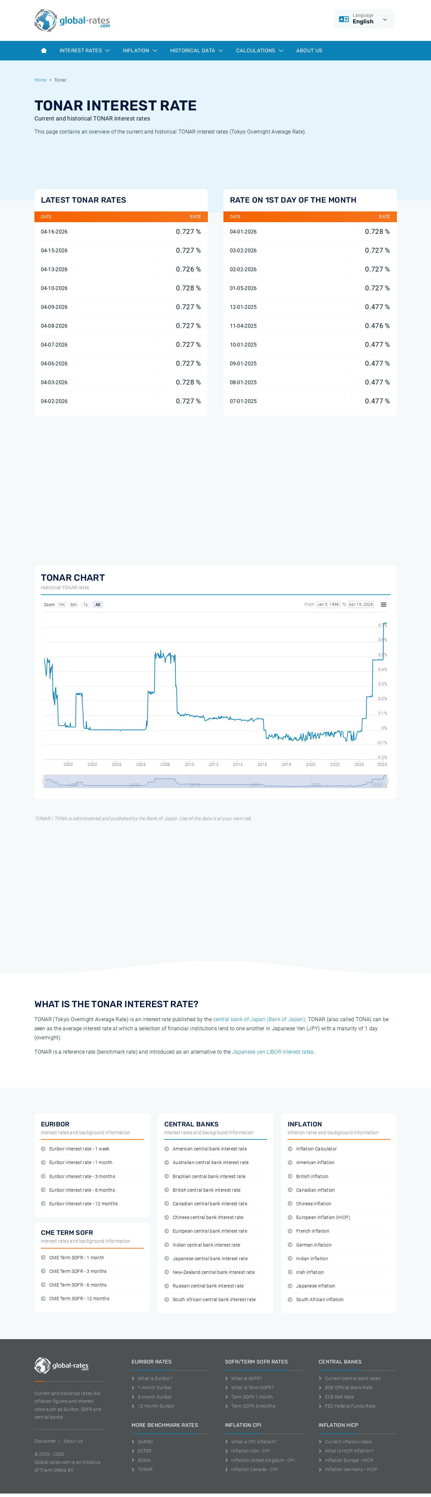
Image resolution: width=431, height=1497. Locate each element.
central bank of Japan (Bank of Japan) (259, 1019)
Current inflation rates (345, 1441)
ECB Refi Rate (336, 1397)
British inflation (308, 1176)
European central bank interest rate (205, 1231)
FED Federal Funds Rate (347, 1406)
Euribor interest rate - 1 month (77, 1162)
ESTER (142, 1450)
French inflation (309, 1231)
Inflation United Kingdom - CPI (260, 1460)
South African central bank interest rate (210, 1299)
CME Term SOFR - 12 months (75, 1298)
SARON (142, 1441)
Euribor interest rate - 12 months (79, 1204)
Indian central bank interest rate (202, 1245)
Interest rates (85, 50)
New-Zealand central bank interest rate (209, 1272)
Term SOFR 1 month (249, 1397)
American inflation (311, 1162)
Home (40, 79)
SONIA (141, 1460)
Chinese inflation (310, 1204)
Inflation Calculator (312, 1149)
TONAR (142, 1469)
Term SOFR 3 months (250, 1406)
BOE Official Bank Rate (346, 1387)
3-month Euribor (152, 1397)
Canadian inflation (311, 1190)
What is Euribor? (152, 1378)
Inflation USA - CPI (247, 1450)
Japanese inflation (312, 1286)
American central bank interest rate (205, 1149)
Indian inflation (308, 1259)
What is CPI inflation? (251, 1441)
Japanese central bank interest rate (206, 1259)
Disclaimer (45, 1441)
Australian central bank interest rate (206, 1162)
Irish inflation (306, 1272)
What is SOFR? (243, 1378)
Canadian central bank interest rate (205, 1204)
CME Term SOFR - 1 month (73, 1258)
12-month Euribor (153, 1406)
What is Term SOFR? (249, 1387)
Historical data (196, 50)
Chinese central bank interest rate (204, 1217)
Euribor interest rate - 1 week (75, 1149)
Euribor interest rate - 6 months (78, 1190)
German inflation (310, 1245)
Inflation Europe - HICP (346, 1460)
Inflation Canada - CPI (251, 1469)
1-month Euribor (152, 1387)
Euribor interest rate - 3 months (78, 1176)
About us (309, 50)
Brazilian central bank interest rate (205, 1176)
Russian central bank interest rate (204, 1286)
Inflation (140, 50)
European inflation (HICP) (319, 1217)
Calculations (259, 50)
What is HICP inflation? (346, 1450)
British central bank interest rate (202, 1190)
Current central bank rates (349, 1378)
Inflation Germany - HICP (348, 1469)
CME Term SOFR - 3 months (74, 1271)
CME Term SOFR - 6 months (74, 1285)
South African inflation (316, 1299)
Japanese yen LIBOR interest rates (273, 1052)
